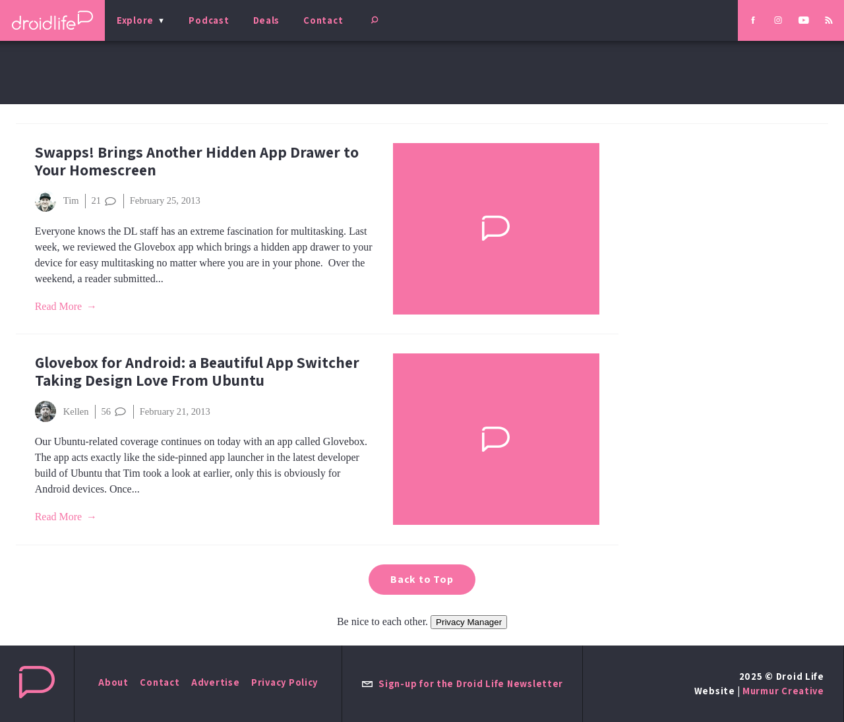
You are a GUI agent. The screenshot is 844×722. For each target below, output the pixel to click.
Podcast (209, 20)
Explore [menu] (135, 20)
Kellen (62, 411)
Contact (323, 20)
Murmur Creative (783, 690)
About (113, 682)
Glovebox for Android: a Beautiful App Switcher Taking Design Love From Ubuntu (197, 371)
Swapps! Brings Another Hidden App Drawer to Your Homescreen (197, 161)
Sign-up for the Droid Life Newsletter (462, 683)
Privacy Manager (469, 622)
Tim (57, 201)
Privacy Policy (284, 682)
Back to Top (422, 579)
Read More (58, 306)
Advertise (215, 682)
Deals (266, 20)
